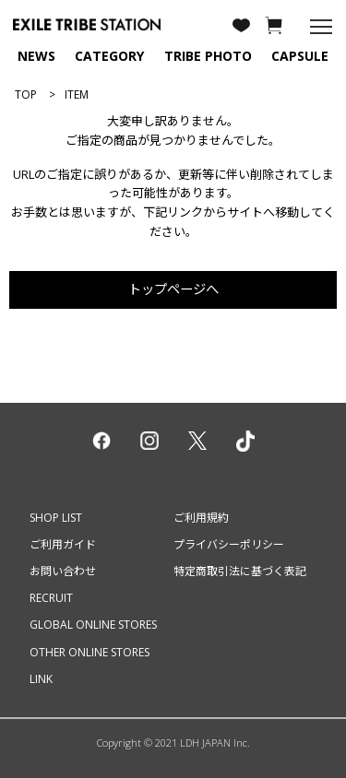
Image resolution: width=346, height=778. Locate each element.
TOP (26, 94)
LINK (41, 679)
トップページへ (173, 289)
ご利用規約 (201, 517)
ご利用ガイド (63, 544)
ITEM (77, 94)
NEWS (36, 56)
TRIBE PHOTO (208, 56)
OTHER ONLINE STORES (89, 652)
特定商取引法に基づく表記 (239, 571)
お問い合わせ (63, 571)
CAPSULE (299, 56)
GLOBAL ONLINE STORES (93, 624)
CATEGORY (109, 56)
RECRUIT (51, 598)
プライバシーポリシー (228, 544)
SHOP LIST (56, 517)
